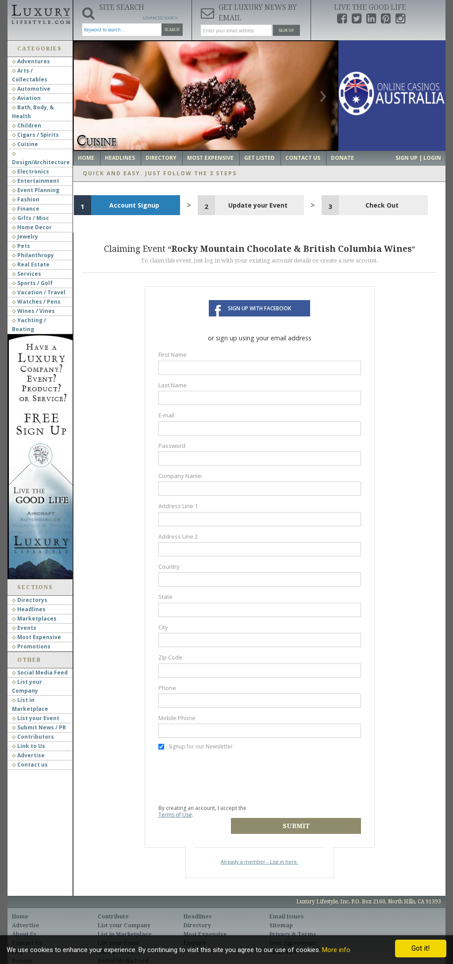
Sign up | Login (418, 158)
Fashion (25, 199)
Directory (161, 158)
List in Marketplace (125, 920)
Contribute (113, 902)
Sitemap (281, 911)
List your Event (35, 718)
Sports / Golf (32, 283)
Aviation (26, 98)
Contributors (33, 736)
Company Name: (180, 476)
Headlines (29, 609)
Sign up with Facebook (259, 308)
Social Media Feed (40, 672)
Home (86, 158)
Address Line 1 (178, 506)
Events (24, 628)
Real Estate (31, 264)
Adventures (31, 61)
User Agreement (292, 928)
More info (336, 950)
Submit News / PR (39, 727)
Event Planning (35, 190)
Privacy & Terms (292, 920)
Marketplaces (34, 618)
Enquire (195, 928)
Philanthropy (33, 255)
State (165, 597)
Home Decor (32, 227)
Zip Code (170, 657)
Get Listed (259, 158)
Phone (167, 688)
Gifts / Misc (30, 218)
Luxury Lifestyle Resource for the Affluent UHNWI (40, 13)
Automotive (31, 89)
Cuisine (25, 144)
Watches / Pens (36, 301)
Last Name (172, 385)
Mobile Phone (177, 718)
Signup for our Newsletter (195, 746)
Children (26, 125)
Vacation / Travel (38, 292)
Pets (21, 246)
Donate (342, 158)
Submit (311, 811)
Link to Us (28, 746)
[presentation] (225, 777)
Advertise (28, 755)
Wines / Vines (33, 311)
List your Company (124, 911)
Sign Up (286, 30)
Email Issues (286, 902)
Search (172, 29)
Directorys (29, 600)
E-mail (166, 415)
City (163, 627)
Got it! (420, 948)
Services (26, 274)
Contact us (30, 764)
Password (171, 446)
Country (169, 567)
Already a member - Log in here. (259, 847)
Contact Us (302, 158)
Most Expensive (36, 637)
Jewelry (25, 236)
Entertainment (35, 181)
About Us (24, 920)
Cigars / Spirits (35, 135)
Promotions (31, 646)
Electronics (30, 171)
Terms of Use (175, 814)
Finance (25, 208)
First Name (172, 355)
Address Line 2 (178, 536)
